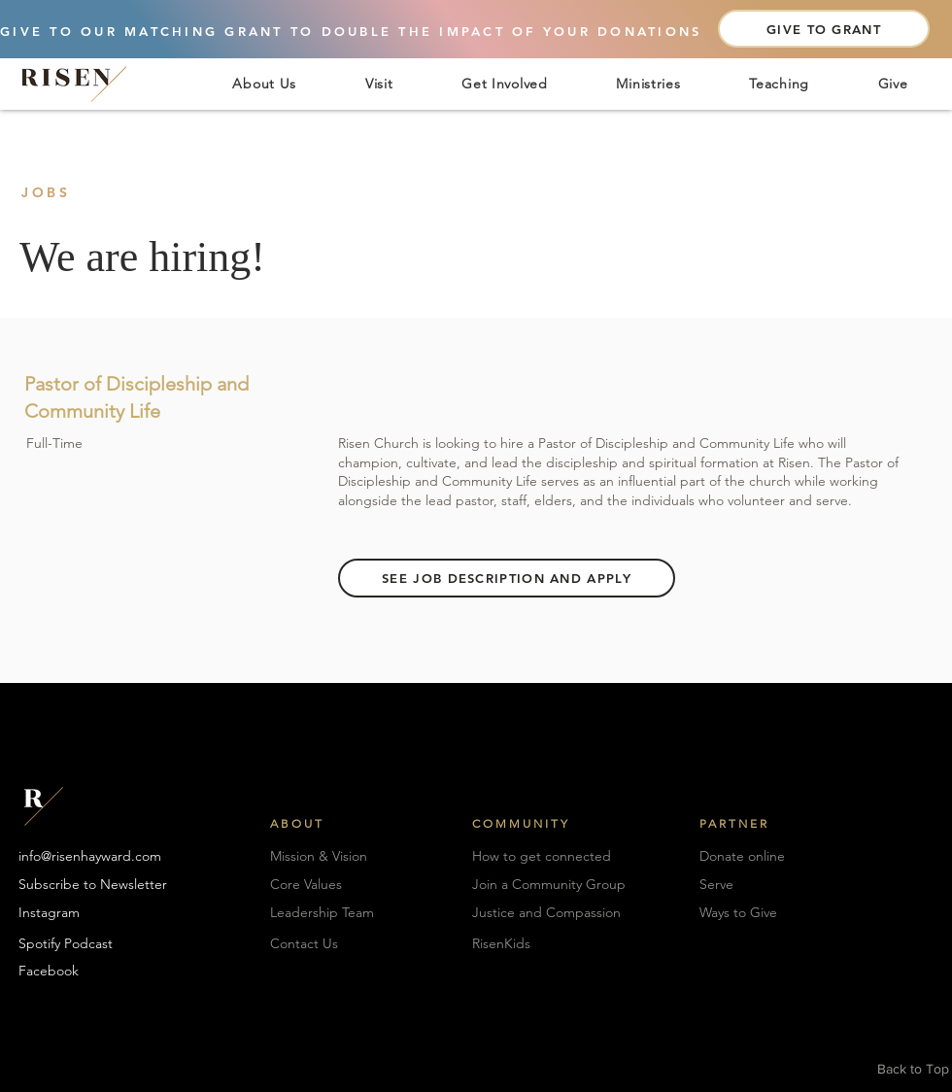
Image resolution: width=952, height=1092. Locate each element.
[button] (264, 83)
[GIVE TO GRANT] (824, 29)
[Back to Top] (914, 1069)
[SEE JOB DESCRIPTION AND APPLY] (506, 578)
